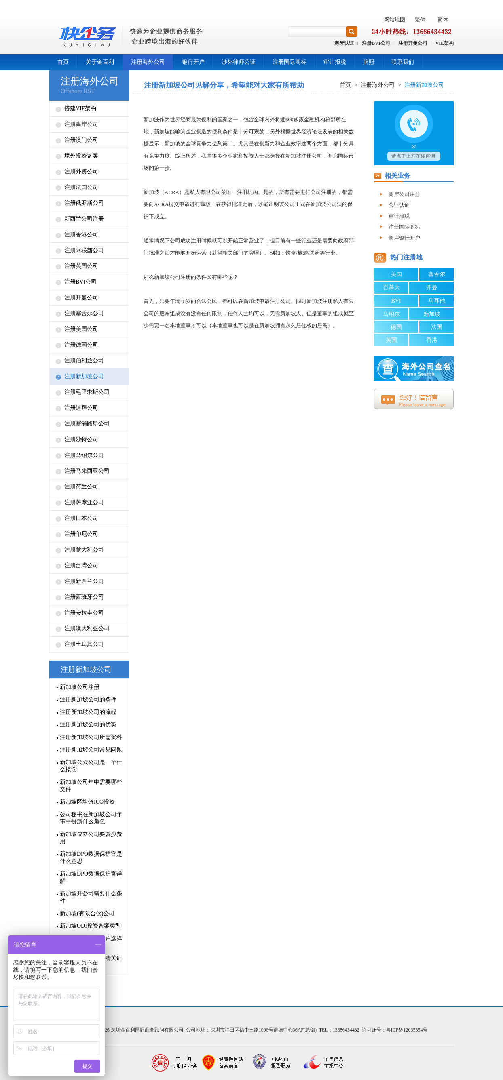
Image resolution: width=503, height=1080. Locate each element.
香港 (431, 340)
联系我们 (402, 62)
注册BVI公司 (376, 43)
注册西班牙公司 (84, 597)
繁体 (420, 20)
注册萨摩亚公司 (84, 502)
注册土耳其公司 (84, 644)
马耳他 (436, 301)
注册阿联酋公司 (84, 250)
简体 (442, 20)
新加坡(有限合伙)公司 (87, 913)
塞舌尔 (436, 274)
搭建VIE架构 (80, 108)
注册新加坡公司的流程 (88, 712)
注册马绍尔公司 (84, 455)
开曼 (431, 287)
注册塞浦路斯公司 (87, 424)
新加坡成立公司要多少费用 (91, 837)
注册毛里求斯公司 (87, 392)
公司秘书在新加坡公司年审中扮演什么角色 (91, 818)
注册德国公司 (81, 345)
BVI (396, 301)
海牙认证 (344, 43)
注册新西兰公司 (84, 581)
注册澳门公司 (81, 140)
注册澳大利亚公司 (87, 628)
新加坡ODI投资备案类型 (90, 926)
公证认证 (399, 205)
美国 (396, 274)
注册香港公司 (81, 235)
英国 (391, 340)
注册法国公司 (81, 187)
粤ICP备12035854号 (407, 1030)
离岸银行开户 (404, 238)
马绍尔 (391, 314)
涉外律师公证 (239, 62)
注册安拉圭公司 (84, 613)
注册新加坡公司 (84, 376)
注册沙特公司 (81, 439)
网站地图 (394, 20)
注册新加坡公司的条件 (88, 700)
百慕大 (391, 287)
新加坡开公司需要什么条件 (91, 897)
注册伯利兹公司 (84, 361)
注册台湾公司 (81, 565)
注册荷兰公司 (81, 487)
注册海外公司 (148, 62)
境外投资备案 (81, 156)
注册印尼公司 (81, 534)
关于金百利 (100, 62)
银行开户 (193, 62)
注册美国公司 (81, 329)
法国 (436, 327)
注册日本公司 (81, 518)
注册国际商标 (289, 62)
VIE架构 (444, 43)
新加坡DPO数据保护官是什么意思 (91, 857)
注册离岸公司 (81, 124)
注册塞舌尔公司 (84, 313)
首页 (63, 62)
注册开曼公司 (412, 43)
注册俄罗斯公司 (84, 203)
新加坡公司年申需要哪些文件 (91, 785)
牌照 (368, 62)
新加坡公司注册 (79, 687)
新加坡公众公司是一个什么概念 (91, 766)
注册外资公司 (81, 171)
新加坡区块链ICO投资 (87, 802)
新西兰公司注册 (84, 219)
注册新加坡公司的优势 (88, 725)
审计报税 (334, 62)
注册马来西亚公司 (87, 471)
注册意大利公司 (84, 550)
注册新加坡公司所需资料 (91, 737)
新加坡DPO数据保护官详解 (91, 877)
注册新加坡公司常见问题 (91, 750)
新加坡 (431, 314)
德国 (396, 327)
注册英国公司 (81, 266)
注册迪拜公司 (81, 408)
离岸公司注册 (404, 194)
